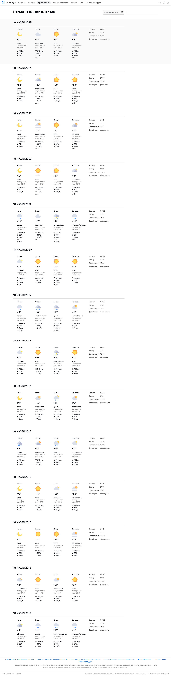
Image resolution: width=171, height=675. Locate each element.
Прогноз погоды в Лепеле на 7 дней (85, 659)
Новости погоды (144, 659)
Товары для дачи (85, 662)
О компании (10, 673)
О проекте (88, 673)
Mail (3, 673)
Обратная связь (141, 673)
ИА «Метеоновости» (162, 673)
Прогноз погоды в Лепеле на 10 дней (119, 659)
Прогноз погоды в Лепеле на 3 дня (19, 659)
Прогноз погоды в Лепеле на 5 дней (52, 659)
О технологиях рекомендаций (124, 673)
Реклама (18, 673)
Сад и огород (160, 659)
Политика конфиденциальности (103, 673)
